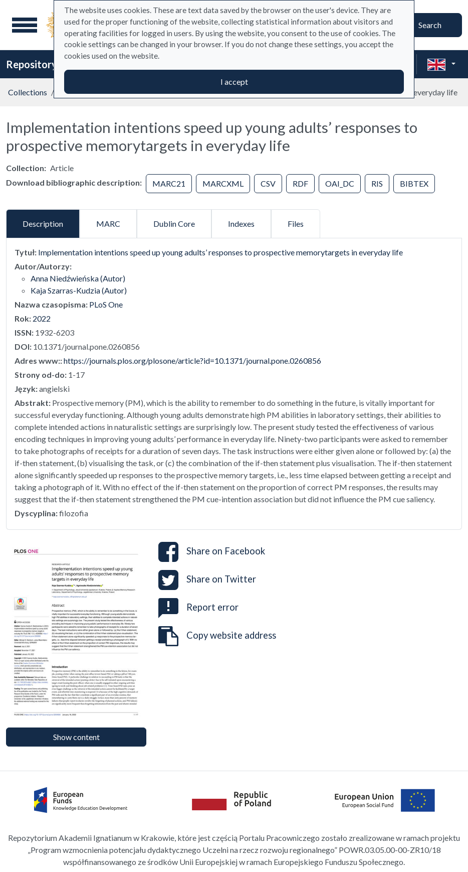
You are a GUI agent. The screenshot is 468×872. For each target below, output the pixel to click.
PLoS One (106, 304)
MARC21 (168, 183)
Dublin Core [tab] (174, 223)
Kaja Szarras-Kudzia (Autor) (79, 290)
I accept (234, 81)
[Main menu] (24, 25)
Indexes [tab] (241, 223)
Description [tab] (43, 223)
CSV (268, 183)
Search (429, 25)
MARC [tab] (108, 223)
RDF (300, 183)
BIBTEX (414, 183)
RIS (377, 183)
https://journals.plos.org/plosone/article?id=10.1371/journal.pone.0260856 (192, 360)
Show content (76, 737)
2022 (42, 318)
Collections (27, 92)
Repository (31, 64)
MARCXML (223, 183)
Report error (198, 607)
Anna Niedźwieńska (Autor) (78, 278)
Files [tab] (296, 223)
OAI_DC (339, 183)
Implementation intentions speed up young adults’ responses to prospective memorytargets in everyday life (220, 252)
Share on (211, 552)
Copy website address (217, 636)
